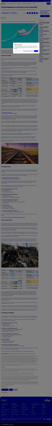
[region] (26, 48)
